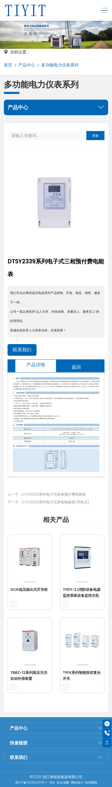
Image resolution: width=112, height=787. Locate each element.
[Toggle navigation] (103, 10)
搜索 (95, 135)
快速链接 (18, 743)
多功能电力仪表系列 (60, 65)
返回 (76, 367)
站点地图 (63, 782)
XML (52, 782)
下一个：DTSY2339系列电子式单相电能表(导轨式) (48, 502)
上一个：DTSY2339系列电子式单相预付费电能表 (47, 494)
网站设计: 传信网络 (84, 782)
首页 (8, 65)
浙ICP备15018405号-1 (31, 782)
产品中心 (26, 65)
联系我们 (22, 350)
